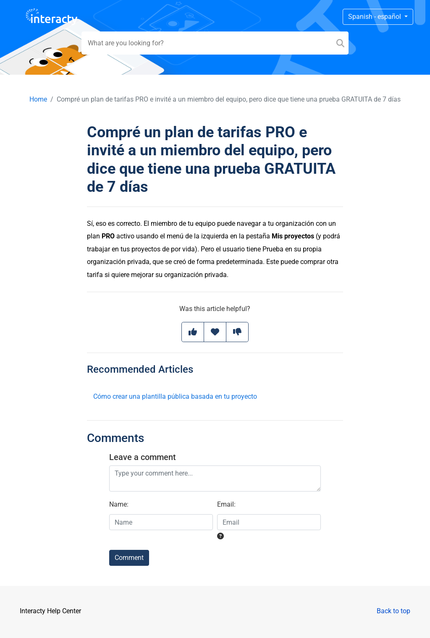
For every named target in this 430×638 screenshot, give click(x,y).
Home (38, 99)
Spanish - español (375, 17)
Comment (129, 558)
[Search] (340, 43)
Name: (118, 504)
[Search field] (215, 43)
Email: (226, 504)
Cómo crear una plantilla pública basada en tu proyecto (175, 396)
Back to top (393, 611)
